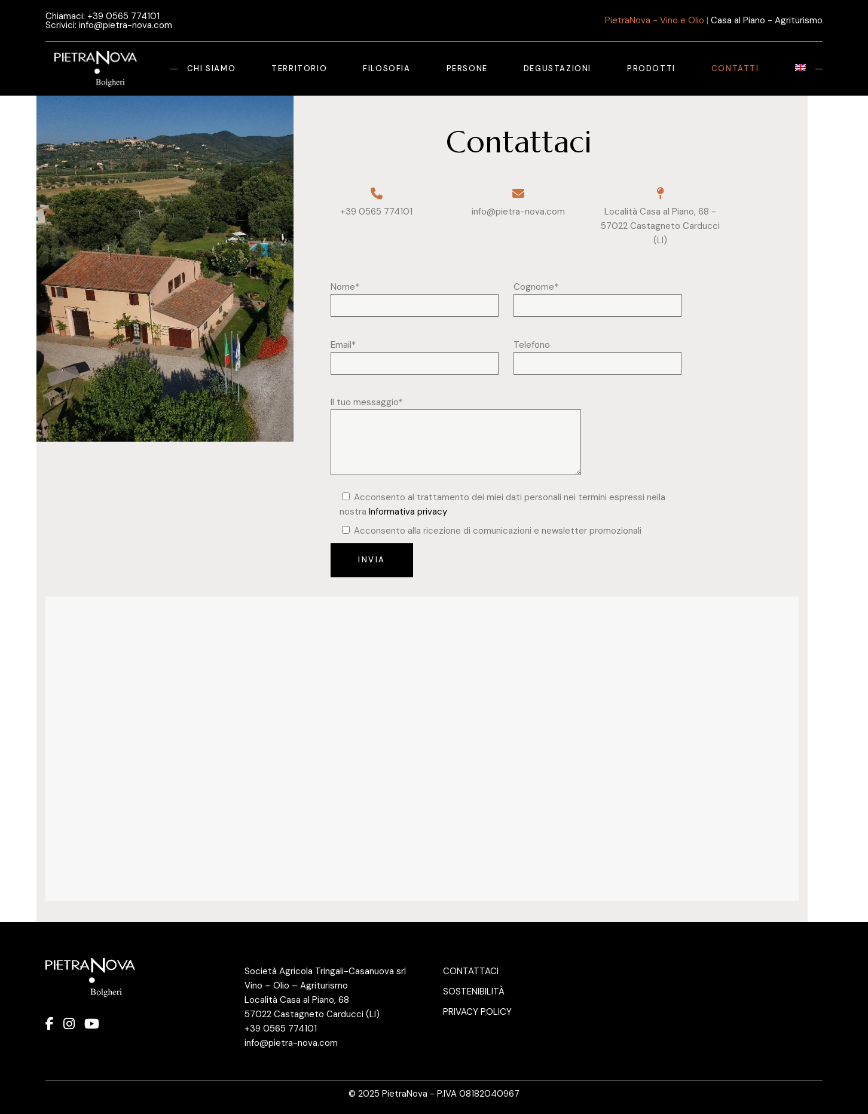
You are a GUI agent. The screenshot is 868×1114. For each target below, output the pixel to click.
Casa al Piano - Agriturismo (767, 20)
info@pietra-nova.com (125, 25)
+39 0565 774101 (123, 16)
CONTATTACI (471, 971)
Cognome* (597, 294)
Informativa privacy (408, 512)
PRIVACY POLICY (477, 1012)
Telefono (597, 352)
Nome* (415, 294)
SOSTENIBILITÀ (474, 991)
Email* (415, 352)
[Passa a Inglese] (800, 69)
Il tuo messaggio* (456, 409)
